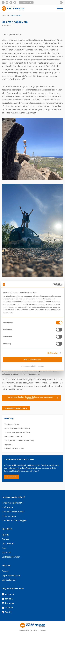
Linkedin (7, 598)
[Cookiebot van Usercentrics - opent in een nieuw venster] (52, 284)
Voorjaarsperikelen (11, 424)
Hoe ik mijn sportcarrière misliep (17, 428)
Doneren (26, 2)
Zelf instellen (53, 353)
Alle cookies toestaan (32, 360)
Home (4, 15)
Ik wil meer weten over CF (13, 511)
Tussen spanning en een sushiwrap (17, 432)
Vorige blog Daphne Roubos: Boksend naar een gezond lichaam (33, 398)
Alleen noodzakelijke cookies (32, 366)
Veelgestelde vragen (11, 556)
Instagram (8, 603)
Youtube (7, 607)
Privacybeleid (24, 631)
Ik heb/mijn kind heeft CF (13, 502)
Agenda (5, 534)
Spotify (7, 612)
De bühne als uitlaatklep (13, 436)
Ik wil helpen (7, 507)
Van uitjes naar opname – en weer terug (19, 440)
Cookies (34, 631)
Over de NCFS (8, 543)
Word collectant (9, 580)
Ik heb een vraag (9, 516)
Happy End (8, 444)
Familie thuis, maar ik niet (14, 448)
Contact (5, 539)
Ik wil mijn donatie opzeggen (14, 520)
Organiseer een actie (11, 575)
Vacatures (6, 552)
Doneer (5, 571)
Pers (4, 548)
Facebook (8, 594)
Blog (8, 15)
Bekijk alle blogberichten (16, 408)
